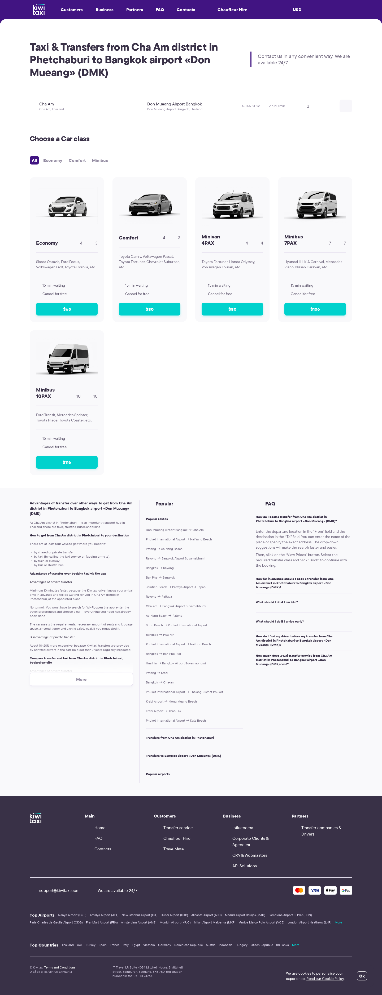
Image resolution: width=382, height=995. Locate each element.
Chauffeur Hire (227, 9)
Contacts (186, 9)
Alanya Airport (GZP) (72, 915)
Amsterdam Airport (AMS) (139, 922)
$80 (150, 309)
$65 (67, 309)
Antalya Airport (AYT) (104, 915)
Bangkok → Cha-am (160, 682)
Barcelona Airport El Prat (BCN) (290, 915)
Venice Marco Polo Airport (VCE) (261, 922)
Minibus (100, 160)
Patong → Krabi (157, 673)
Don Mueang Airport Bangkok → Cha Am (175, 530)
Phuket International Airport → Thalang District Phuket (184, 692)
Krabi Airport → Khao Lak (163, 711)
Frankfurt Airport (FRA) (102, 922)
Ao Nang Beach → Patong (164, 616)
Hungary (242, 945)
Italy (126, 945)
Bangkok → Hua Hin (160, 635)
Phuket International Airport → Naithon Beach (178, 644)
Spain (103, 945)
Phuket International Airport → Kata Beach (176, 720)
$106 (315, 309)
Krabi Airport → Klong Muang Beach (171, 701)
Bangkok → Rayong (160, 568)
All (34, 160)
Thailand (68, 945)
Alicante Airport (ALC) (206, 915)
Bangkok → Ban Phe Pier (163, 654)
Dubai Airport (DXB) (174, 915)
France (115, 945)
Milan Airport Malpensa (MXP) (215, 922)
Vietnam (149, 945)
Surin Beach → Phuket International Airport (176, 625)
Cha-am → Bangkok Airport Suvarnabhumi (176, 606)
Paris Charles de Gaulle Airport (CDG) (56, 922)
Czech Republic (262, 945)
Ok (362, 976)
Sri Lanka (282, 945)
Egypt (136, 945)
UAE (80, 945)
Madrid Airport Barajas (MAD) (245, 915)
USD (297, 9)
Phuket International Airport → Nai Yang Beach (179, 539)
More (338, 922)
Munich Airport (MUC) (175, 922)
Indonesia (225, 945)
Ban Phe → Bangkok (160, 577)
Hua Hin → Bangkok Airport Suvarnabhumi (176, 663)
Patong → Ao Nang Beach (164, 549)
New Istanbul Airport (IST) (140, 915)
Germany (164, 945)
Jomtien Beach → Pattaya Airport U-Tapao (176, 587)
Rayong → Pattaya (159, 596)
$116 (67, 462)
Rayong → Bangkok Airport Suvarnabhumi (175, 558)
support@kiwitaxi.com (55, 890)
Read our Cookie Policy (325, 978)
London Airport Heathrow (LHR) (310, 922)
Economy (52, 160)
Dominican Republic (188, 945)
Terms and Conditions (59, 967)
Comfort (77, 160)
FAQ (160, 9)
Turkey (91, 945)
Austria (210, 945)
